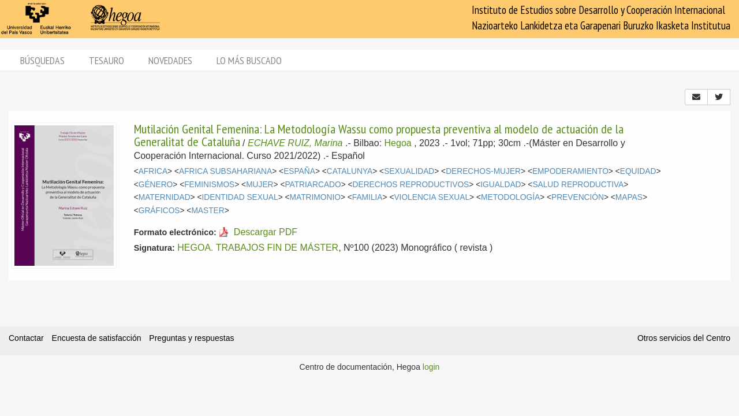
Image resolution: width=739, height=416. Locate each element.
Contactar (26, 338)
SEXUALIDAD (409, 171)
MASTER (207, 210)
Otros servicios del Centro (683, 338)
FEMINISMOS (209, 184)
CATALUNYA (349, 171)
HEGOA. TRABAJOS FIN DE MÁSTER (257, 247)
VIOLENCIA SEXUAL (431, 197)
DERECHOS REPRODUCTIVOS (411, 184)
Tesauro (106, 60)
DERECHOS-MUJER (483, 171)
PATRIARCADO (313, 184)
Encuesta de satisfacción (96, 338)
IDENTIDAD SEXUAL (239, 197)
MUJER (259, 184)
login (431, 367)
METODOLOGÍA (510, 197)
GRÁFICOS (159, 210)
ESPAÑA (299, 171)
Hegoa (398, 143)
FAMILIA (367, 197)
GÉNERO (156, 184)
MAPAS (629, 197)
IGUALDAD (500, 184)
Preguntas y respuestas (191, 338)
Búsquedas (42, 60)
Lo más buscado (249, 60)
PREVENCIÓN (577, 197)
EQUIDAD (638, 171)
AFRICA (153, 171)
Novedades (170, 60)
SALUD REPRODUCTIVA (578, 184)
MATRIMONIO (315, 197)
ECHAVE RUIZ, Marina (295, 143)
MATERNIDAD (165, 197)
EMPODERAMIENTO (570, 171)
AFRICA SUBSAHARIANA (225, 171)
